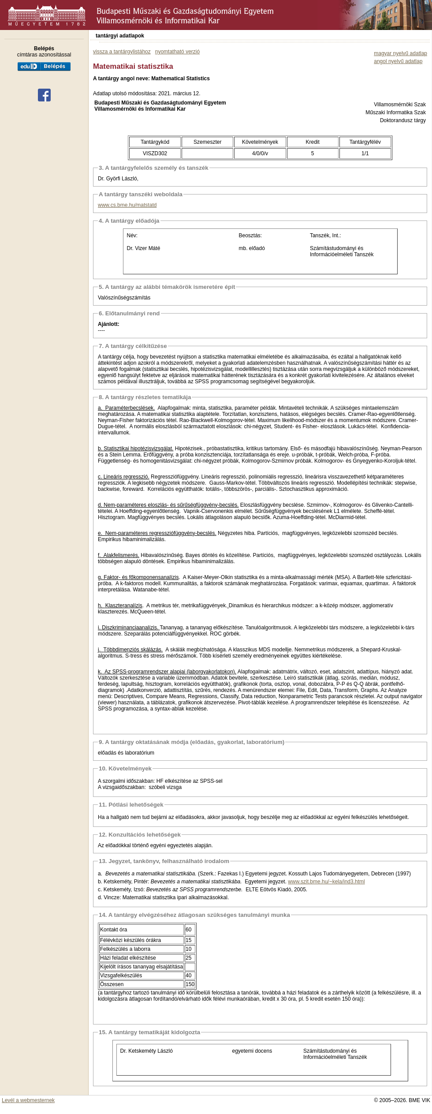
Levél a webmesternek (28, 1100)
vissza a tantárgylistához (122, 52)
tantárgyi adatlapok (120, 36)
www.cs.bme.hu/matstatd (127, 205)
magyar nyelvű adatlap (400, 53)
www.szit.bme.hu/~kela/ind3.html (326, 881)
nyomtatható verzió (177, 52)
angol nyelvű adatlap (398, 61)
